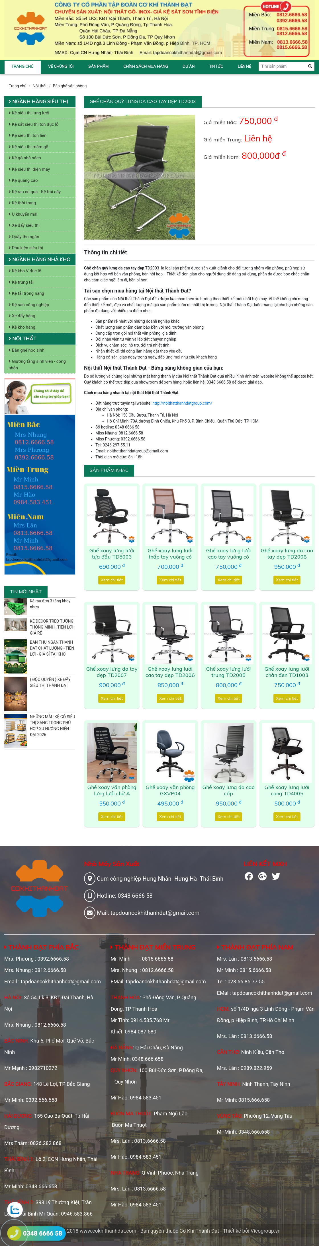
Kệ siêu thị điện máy (29, 169)
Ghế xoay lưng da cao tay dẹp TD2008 (287, 553)
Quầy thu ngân (24, 236)
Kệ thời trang (22, 202)
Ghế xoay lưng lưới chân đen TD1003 (287, 672)
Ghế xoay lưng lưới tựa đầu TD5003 (111, 553)
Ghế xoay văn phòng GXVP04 (170, 790)
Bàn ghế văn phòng (70, 86)
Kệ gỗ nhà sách (25, 157)
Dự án (189, 66)
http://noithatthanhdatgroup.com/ (182, 403)
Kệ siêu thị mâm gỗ (28, 146)
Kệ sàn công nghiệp (29, 304)
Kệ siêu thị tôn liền (27, 135)
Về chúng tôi (60, 66)
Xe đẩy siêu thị (24, 225)
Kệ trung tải (21, 282)
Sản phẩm (98, 66)
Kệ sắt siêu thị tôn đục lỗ (33, 124)
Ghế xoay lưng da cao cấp (229, 790)
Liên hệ (244, 66)
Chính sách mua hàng (145, 66)
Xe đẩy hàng (22, 315)
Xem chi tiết (112, 579)
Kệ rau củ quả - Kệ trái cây (35, 191)
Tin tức (216, 66)
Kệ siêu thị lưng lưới (29, 113)
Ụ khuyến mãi (23, 214)
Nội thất (40, 86)
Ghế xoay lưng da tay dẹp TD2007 (112, 672)
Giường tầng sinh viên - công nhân (37, 364)
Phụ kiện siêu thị (26, 247)
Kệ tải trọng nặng (26, 293)
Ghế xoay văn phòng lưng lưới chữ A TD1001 (111, 793)
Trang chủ (23, 66)
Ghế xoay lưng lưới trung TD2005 (228, 672)
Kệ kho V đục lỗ (25, 270)
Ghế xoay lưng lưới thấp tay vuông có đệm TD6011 (170, 556)
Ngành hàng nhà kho (39, 259)
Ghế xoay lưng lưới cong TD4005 (287, 790)
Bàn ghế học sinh (26, 350)
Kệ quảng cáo (23, 180)
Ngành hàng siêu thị (38, 101)
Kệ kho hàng (22, 327)
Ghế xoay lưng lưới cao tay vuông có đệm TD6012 (228, 556)
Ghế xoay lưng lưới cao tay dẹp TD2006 (170, 672)
